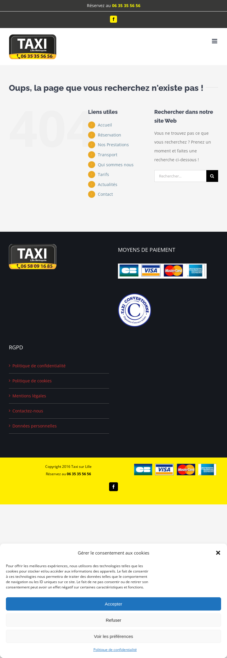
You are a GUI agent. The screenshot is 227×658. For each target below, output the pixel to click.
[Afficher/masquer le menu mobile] (215, 41)
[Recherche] (212, 176)
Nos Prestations (113, 144)
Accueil (105, 125)
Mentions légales (29, 396)
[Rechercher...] (180, 176)
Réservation (109, 135)
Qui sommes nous (116, 164)
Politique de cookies (32, 381)
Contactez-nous (27, 411)
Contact (105, 194)
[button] (218, 553)
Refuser (113, 620)
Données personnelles (34, 426)
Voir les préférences (113, 636)
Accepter (113, 603)
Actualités (107, 184)
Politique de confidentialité (115, 649)
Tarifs (103, 174)
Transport (107, 154)
